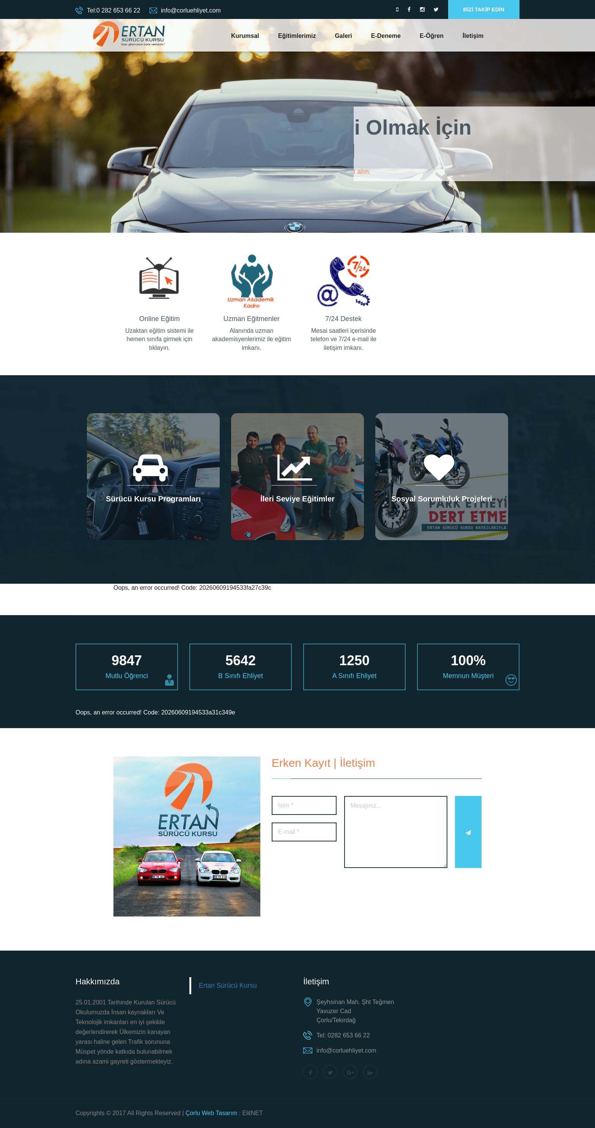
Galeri (343, 36)
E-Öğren (432, 36)
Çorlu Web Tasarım (211, 1113)
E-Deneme (386, 36)
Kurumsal (245, 36)
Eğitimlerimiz (297, 36)
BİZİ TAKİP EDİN (483, 9)
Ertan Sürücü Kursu (228, 985)
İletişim (473, 36)
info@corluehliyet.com (191, 10)
